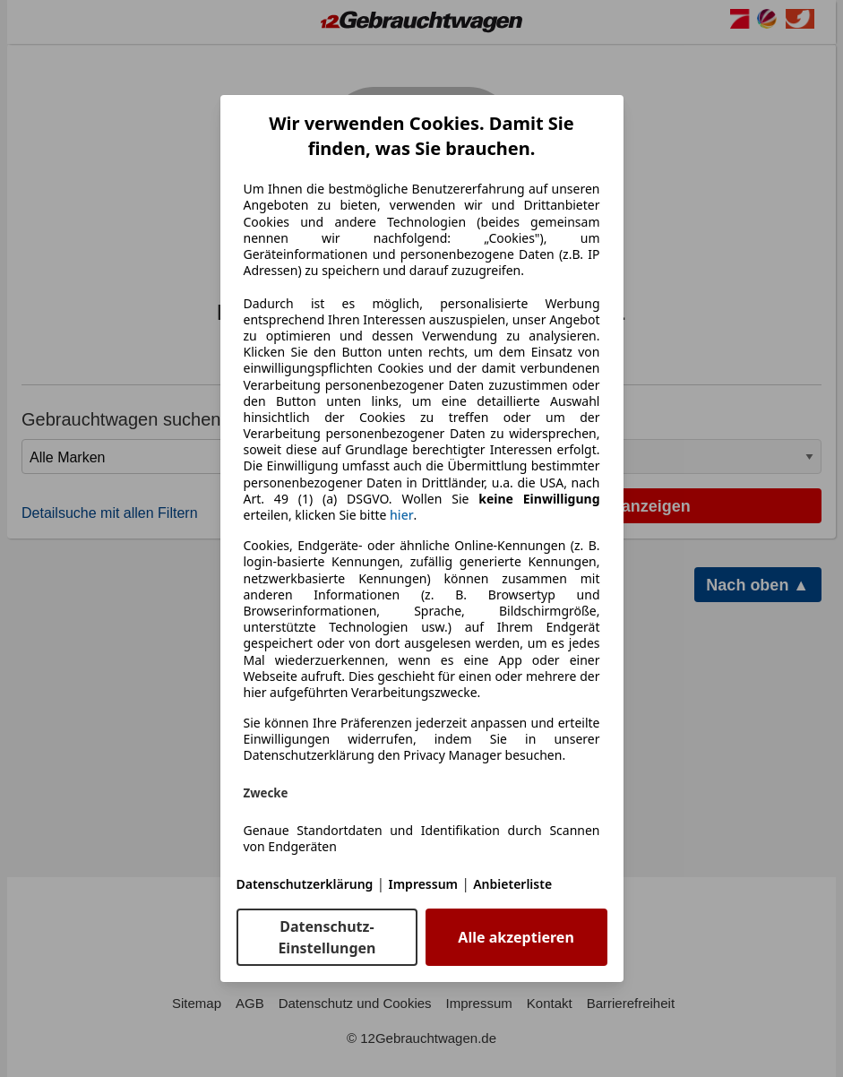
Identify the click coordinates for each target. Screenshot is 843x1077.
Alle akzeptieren (515, 937)
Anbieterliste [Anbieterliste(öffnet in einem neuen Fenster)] (512, 883)
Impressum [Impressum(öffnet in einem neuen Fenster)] (424, 883)
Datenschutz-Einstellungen (326, 937)
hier (402, 515)
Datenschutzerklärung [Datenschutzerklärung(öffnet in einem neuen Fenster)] (305, 883)
